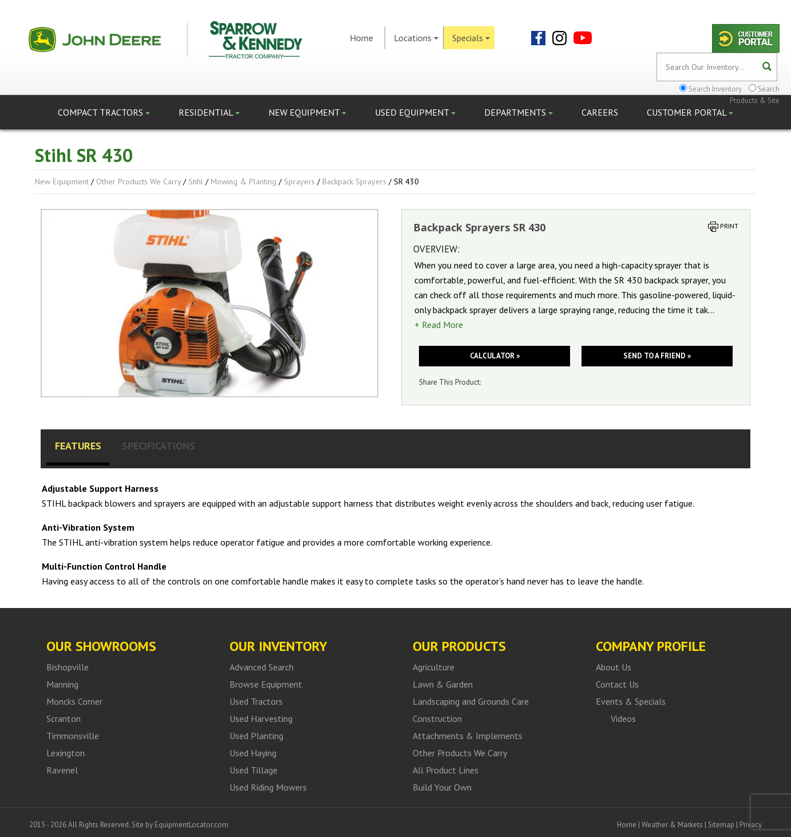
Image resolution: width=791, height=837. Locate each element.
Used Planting (256, 735)
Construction (437, 718)
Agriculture (433, 667)
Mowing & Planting (243, 181)
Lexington (65, 753)
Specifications (158, 445)
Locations (416, 38)
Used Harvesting (261, 718)
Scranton (63, 718)
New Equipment (307, 112)
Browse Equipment (266, 684)
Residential (209, 112)
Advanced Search (262, 667)
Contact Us (617, 684)
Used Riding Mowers (268, 787)
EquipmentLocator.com (191, 825)
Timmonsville (72, 735)
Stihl (195, 181)
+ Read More (438, 324)
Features (78, 445)
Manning (62, 684)
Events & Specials (631, 701)
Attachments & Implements (468, 735)
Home (361, 38)
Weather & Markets (672, 825)
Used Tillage (254, 770)
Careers (600, 112)
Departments (518, 112)
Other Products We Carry (138, 181)
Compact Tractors (104, 112)
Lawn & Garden (443, 684)
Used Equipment (415, 112)
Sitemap (721, 825)
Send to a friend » (657, 356)
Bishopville (67, 667)
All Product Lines (445, 770)
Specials (471, 38)
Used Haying (253, 753)
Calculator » (495, 356)
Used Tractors (256, 701)
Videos (623, 718)
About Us (613, 667)
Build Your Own (442, 787)
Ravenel (62, 770)
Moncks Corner (74, 701)
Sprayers (299, 181)
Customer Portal (690, 112)
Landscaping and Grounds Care (471, 701)
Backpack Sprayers (354, 181)
